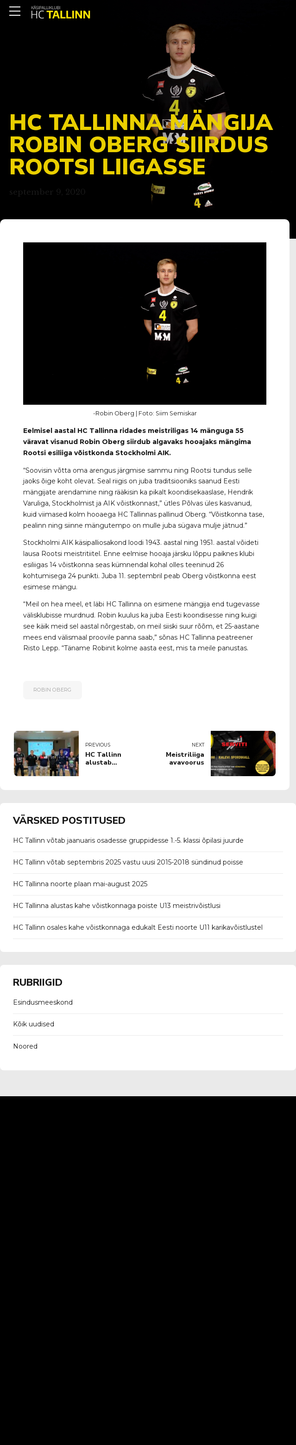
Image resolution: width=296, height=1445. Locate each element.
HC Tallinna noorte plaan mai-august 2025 (80, 884)
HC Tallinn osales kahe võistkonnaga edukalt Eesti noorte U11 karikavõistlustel (138, 927)
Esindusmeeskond (43, 1002)
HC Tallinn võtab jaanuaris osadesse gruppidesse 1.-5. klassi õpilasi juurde (128, 840)
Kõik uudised (33, 1024)
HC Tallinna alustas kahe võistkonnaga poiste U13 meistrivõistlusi (116, 906)
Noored (25, 1046)
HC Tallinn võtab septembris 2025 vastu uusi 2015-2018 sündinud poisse (128, 862)
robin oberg (52, 689)
